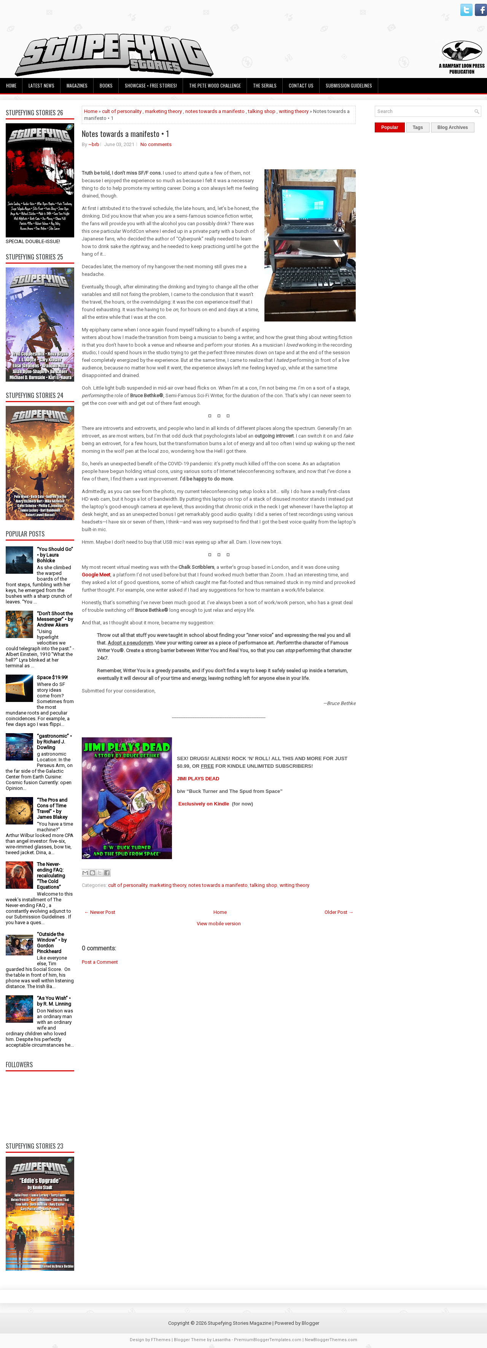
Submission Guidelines (349, 85)
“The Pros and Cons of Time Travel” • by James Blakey (52, 808)
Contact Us (301, 85)
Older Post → (339, 912)
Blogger (310, 1323)
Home (11, 85)
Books (106, 85)
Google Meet (96, 575)
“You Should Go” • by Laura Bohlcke (55, 554)
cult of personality (122, 111)
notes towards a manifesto (215, 111)
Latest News (41, 85)
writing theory (294, 111)
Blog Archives (453, 127)
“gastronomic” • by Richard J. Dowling (54, 741)
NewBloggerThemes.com (331, 1339)
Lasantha (222, 1339)
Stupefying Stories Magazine (239, 1323)
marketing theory (163, 111)
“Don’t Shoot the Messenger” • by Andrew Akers (55, 619)
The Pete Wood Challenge (215, 85)
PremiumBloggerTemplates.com (267, 1339)
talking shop (261, 111)
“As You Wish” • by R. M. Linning (54, 1001)
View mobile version (219, 923)
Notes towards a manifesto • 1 (125, 133)
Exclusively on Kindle (203, 804)
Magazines (77, 85)
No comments (156, 144)
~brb (93, 144)
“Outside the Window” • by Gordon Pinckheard (52, 942)
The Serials (265, 85)
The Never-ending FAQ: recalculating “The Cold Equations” (51, 875)
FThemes (160, 1339)
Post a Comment (100, 962)
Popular (389, 127)
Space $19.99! (52, 677)
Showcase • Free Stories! (151, 85)
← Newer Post (99, 912)
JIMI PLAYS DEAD (198, 778)
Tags (418, 127)
